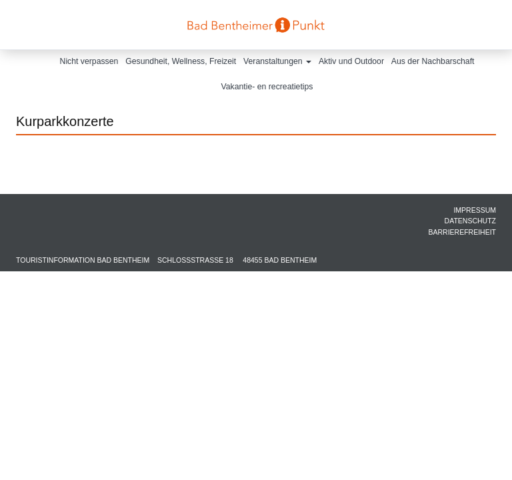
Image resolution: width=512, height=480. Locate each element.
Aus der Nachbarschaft (433, 61)
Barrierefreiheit (462, 232)
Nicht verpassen (89, 61)
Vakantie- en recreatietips (267, 86)
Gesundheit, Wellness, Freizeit (180, 61)
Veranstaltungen (277, 61)
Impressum (474, 210)
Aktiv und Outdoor (351, 61)
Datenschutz (470, 221)
